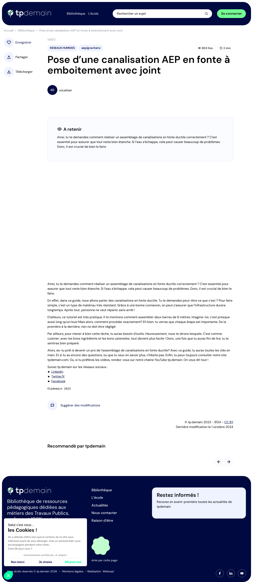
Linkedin (57, 372)
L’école (97, 497)
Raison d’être (102, 520)
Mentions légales (72, 571)
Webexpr (108, 571)
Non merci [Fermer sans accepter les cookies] (17, 562)
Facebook (58, 381)
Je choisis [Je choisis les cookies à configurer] (45, 562)
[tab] (220, 573)
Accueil (8, 30)
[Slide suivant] (228, 462)
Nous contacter (104, 513)
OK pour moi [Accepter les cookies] (73, 562)
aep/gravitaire (90, 48)
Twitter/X (58, 377)
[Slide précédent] (218, 462)
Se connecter (231, 13)
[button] (80, 405)
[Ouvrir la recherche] (163, 13)
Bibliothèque (26, 30)
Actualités (100, 505)
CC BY (228, 422)
